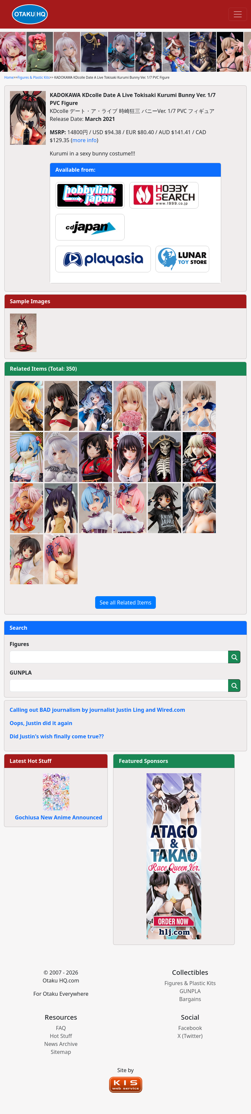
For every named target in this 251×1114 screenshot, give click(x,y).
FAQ (61, 1028)
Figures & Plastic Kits (34, 77)
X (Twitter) (190, 1036)
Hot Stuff (61, 1036)
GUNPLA (21, 672)
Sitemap (61, 1052)
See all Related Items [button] (125, 602)
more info (84, 140)
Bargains (190, 999)
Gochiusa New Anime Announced (58, 817)
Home (9, 77)
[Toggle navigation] (237, 14)
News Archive (61, 1044)
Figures (19, 644)
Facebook (190, 1028)
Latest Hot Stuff (30, 761)
